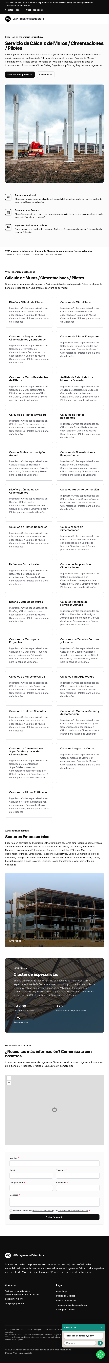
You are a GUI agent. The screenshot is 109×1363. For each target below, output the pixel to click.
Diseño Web (11, 1353)
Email (13, 1170)
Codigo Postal (17, 1182)
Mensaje (15, 1195)
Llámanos (45, 74)
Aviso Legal (61, 1291)
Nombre (14, 1158)
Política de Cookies (65, 1295)
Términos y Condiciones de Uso (73, 1210)
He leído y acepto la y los (51, 1210)
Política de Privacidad (43, 1210)
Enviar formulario (54, 1217)
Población (62, 1182)
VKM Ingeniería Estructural (25, 19)
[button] (54, 1110)
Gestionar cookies (35, 10)
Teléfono (61, 1170)
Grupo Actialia (25, 1353)
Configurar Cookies (65, 1309)
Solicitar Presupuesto (19, 74)
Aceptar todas (12, 10)
